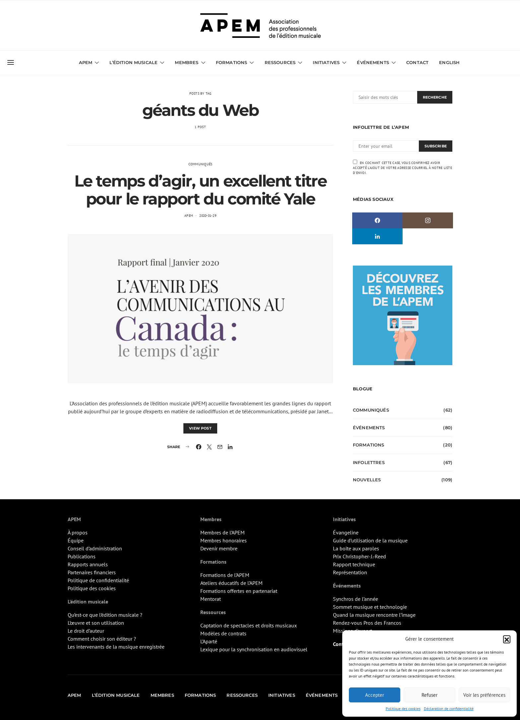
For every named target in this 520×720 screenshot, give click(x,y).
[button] (506, 639)
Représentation (350, 572)
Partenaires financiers (92, 572)
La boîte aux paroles (356, 548)
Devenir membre (218, 548)
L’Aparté (208, 641)
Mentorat (210, 599)
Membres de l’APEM (222, 532)
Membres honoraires (223, 540)
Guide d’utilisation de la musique (370, 540)
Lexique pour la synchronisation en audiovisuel (253, 649)
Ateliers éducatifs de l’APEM (231, 583)
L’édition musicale (133, 62)
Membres (186, 62)
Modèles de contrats (223, 633)
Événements (373, 62)
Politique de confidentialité (98, 580)
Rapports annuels (88, 564)
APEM (86, 62)
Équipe (76, 540)
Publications (82, 556)
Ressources (280, 62)
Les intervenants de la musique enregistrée (116, 646)
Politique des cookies (403, 708)
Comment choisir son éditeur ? (102, 638)
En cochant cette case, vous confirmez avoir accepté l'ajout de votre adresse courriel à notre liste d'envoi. (402, 167)
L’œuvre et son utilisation (96, 622)
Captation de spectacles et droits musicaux (248, 625)
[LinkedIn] (377, 236)
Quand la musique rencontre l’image (374, 614)
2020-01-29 (207, 215)
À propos (78, 532)
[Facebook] (377, 220)
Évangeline (345, 532)
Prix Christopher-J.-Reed (359, 556)
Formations (231, 62)
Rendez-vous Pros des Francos (367, 622)
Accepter (374, 695)
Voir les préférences (484, 695)
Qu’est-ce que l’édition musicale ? (105, 614)
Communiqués (200, 164)
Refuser (429, 695)
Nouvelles (367, 479)
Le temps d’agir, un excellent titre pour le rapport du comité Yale (200, 189)
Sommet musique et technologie (370, 606)
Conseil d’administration (95, 548)
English (449, 62)
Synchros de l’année (355, 599)
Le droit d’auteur (86, 630)
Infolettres (369, 462)
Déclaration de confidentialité (449, 708)
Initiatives (326, 62)
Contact (417, 62)
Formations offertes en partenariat (238, 591)
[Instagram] (428, 220)
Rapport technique (354, 564)
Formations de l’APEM (224, 575)
